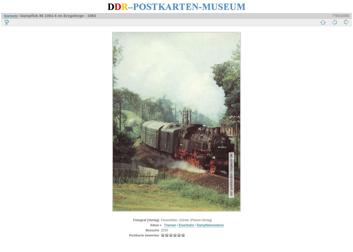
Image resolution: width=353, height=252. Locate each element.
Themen (170, 225)
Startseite (11, 16)
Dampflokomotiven (210, 225)
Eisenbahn (186, 225)
